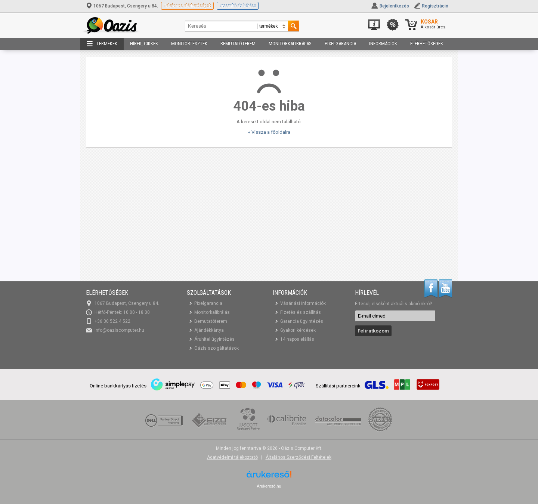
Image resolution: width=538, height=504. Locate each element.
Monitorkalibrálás (290, 43)
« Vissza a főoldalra (269, 132)
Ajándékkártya (209, 330)
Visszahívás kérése (237, 6)
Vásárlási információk (303, 303)
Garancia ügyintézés (301, 321)
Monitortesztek (189, 43)
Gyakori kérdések (298, 330)
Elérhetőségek (426, 43)
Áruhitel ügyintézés (214, 339)
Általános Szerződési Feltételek (298, 457)
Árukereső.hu (269, 486)
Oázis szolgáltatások (216, 348)
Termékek (102, 44)
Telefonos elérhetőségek (187, 6)
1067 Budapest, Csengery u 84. (122, 6)
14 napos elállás (297, 339)
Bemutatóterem (238, 43)
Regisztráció (435, 6)
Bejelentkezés (394, 6)
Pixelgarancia (340, 43)
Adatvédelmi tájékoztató (232, 457)
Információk (383, 43)
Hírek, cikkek (144, 43)
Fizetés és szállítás (300, 312)
